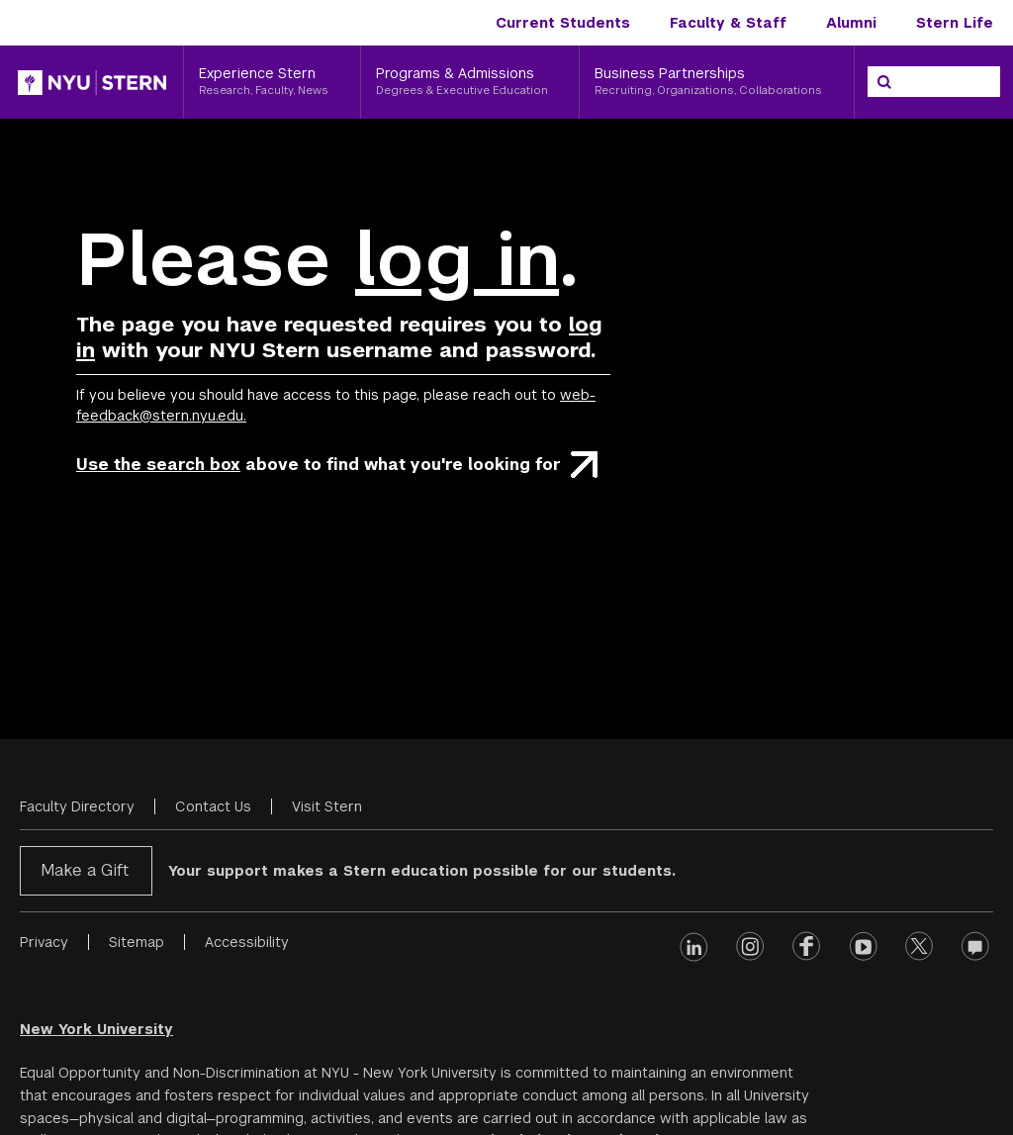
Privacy (44, 942)
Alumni (851, 23)
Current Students (563, 23)
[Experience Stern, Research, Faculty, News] (272, 82)
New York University (96, 1029)
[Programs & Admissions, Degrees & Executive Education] (470, 82)
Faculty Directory (77, 806)
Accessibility (247, 942)
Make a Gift (85, 870)
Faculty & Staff (728, 23)
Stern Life (954, 23)
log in (457, 259)
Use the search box (158, 464)
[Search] (884, 82)
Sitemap (136, 942)
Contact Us (213, 806)
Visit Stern (327, 806)
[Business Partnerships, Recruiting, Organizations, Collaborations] (717, 82)
